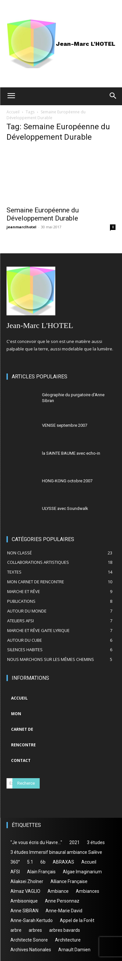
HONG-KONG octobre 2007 (67, 480)
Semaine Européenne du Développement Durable (43, 214)
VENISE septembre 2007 (64, 425)
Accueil (13, 112)
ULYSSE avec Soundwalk (65, 508)
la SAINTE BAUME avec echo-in (71, 453)
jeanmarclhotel (21, 226)
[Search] (26, 783)
